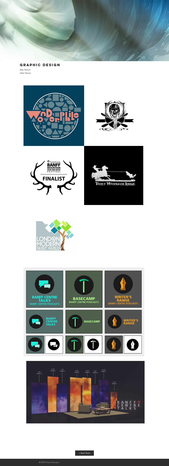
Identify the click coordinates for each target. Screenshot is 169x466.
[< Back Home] (84, 453)
